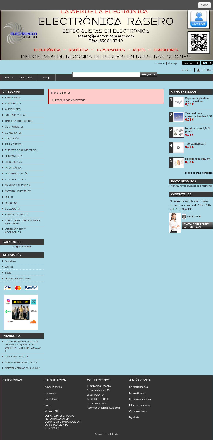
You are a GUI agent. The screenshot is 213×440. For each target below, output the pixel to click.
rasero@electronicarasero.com (103, 407)
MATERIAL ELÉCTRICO (18, 191)
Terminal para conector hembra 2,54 (198, 116)
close (204, 5)
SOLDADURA (12, 208)
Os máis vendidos (184, 91)
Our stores (50, 393)
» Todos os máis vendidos (198, 172)
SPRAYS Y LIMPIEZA (16, 214)
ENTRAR (207, 70)
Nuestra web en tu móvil (18, 278)
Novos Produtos (53, 387)
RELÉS (9, 197)
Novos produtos (183, 181)
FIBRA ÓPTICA (13, 144)
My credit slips (136, 393)
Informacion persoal (139, 405)
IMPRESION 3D (13, 162)
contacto (160, 63)
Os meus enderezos (140, 399)
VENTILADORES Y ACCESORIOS (15, 231)
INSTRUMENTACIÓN (16, 173)
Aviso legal (26, 77)
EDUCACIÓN (12, 138)
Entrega (46, 77)
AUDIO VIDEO (13, 109)
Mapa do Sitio (52, 411)
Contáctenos (51, 399)
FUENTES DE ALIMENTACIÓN (21, 150)
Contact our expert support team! (196, 225)
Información (12, 255)
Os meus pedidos (138, 387)
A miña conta (140, 380)
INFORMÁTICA (13, 167)
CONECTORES (13, 132)
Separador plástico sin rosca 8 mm (197, 101)
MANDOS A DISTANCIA (18, 185)
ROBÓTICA (11, 203)
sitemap (172, 63)
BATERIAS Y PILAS (15, 115)
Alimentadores (12, 97)
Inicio (6, 78)
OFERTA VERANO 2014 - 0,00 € (22, 368)
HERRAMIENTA (13, 156)
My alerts (134, 417)
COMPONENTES (14, 126)
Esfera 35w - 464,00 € (16, 356)
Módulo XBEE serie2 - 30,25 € (21, 362)
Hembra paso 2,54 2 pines (197, 131)
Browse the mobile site (106, 434)
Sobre (8, 272)
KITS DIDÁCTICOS (15, 179)
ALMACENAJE (13, 103)
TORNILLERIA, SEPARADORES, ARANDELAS (23, 222)
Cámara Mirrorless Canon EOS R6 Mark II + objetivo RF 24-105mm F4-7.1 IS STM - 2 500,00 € (23, 346)
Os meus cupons (138, 411)
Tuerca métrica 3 (195, 145)
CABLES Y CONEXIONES (19, 121)
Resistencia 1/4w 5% (198, 160)
